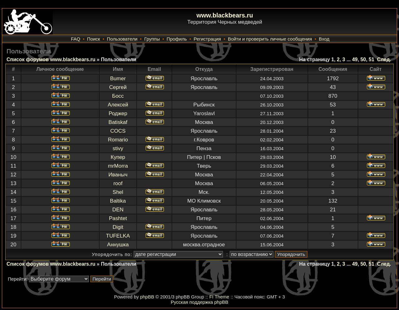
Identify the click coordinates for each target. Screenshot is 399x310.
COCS (118, 131)
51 (371, 59)
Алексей (118, 105)
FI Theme (219, 296)
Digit (118, 227)
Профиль (177, 39)
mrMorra (118, 166)
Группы (152, 39)
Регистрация (207, 39)
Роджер (117, 113)
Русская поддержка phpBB (199, 302)
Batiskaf (117, 122)
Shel (118, 192)
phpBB (147, 296)
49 (355, 59)
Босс (118, 96)
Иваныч (117, 175)
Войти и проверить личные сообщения (270, 39)
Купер (118, 157)
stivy (118, 148)
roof (118, 183)
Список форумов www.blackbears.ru (51, 59)
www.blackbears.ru (224, 15)
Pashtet (118, 218)
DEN (117, 210)
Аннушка (118, 245)
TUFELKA (118, 236)
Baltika (118, 201)
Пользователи (122, 39)
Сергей (118, 87)
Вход (324, 39)
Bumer (118, 78)
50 (363, 59)
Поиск (93, 39)
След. (384, 59)
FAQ (75, 39)
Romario (118, 140)
